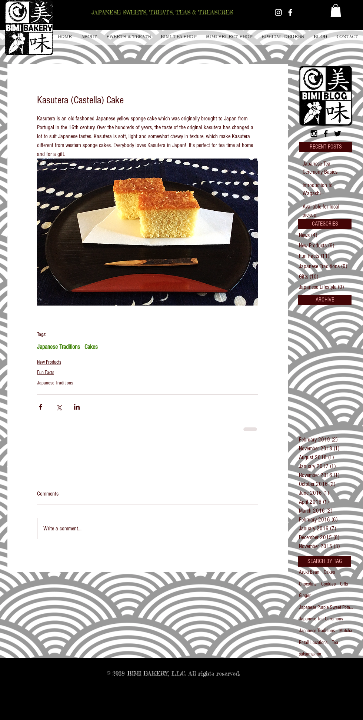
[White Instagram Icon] (278, 12)
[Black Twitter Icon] (337, 133)
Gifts (344, 584)
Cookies (328, 584)
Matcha (345, 631)
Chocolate (308, 584)
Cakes (91, 346)
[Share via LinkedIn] (76, 406)
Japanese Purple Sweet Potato (326, 607)
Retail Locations (313, 643)
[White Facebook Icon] (290, 12)
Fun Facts (45, 373)
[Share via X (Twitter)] (58, 406)
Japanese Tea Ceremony (321, 619)
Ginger (305, 596)
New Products (49, 362)
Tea (335, 643)
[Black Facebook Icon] (325, 133)
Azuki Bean (309, 572)
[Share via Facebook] (40, 406)
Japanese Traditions (58, 346)
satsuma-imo (310, 654)
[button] (129, 36)
